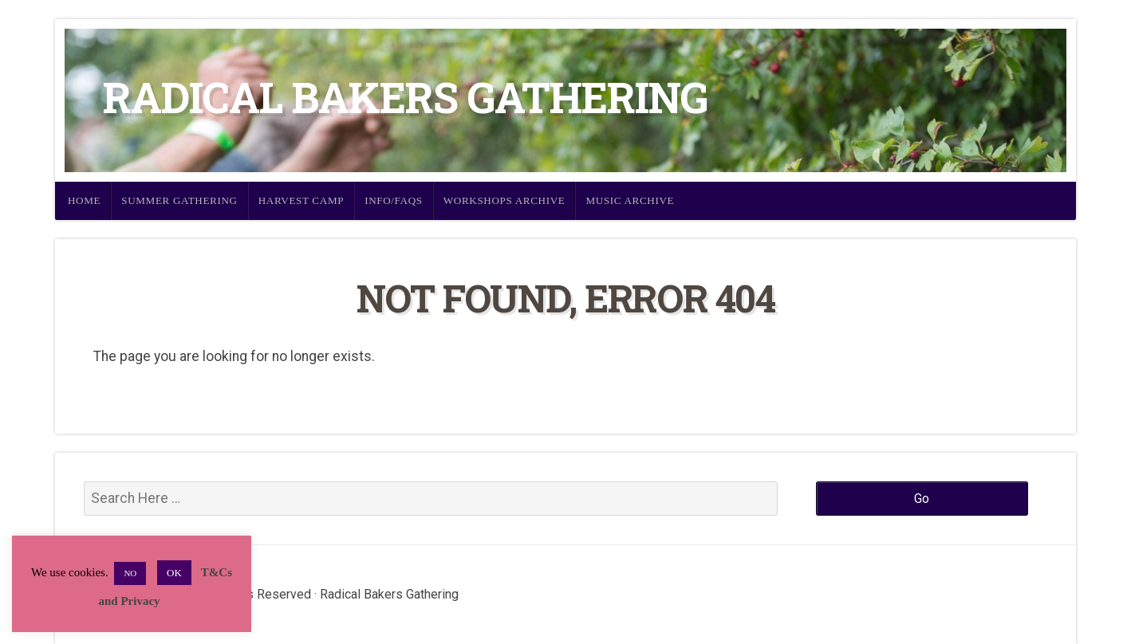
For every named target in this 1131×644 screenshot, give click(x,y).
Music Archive (629, 200)
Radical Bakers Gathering (405, 96)
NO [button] (130, 573)
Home (84, 200)
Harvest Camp (301, 200)
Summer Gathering (179, 200)
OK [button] (174, 573)
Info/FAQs (394, 200)
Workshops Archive (504, 200)
